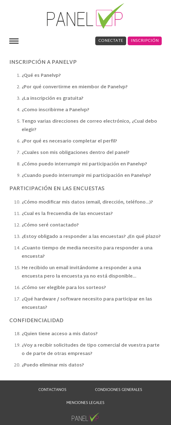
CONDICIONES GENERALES (118, 390)
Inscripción (145, 41)
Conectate (110, 41)
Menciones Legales (85, 403)
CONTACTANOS (52, 390)
